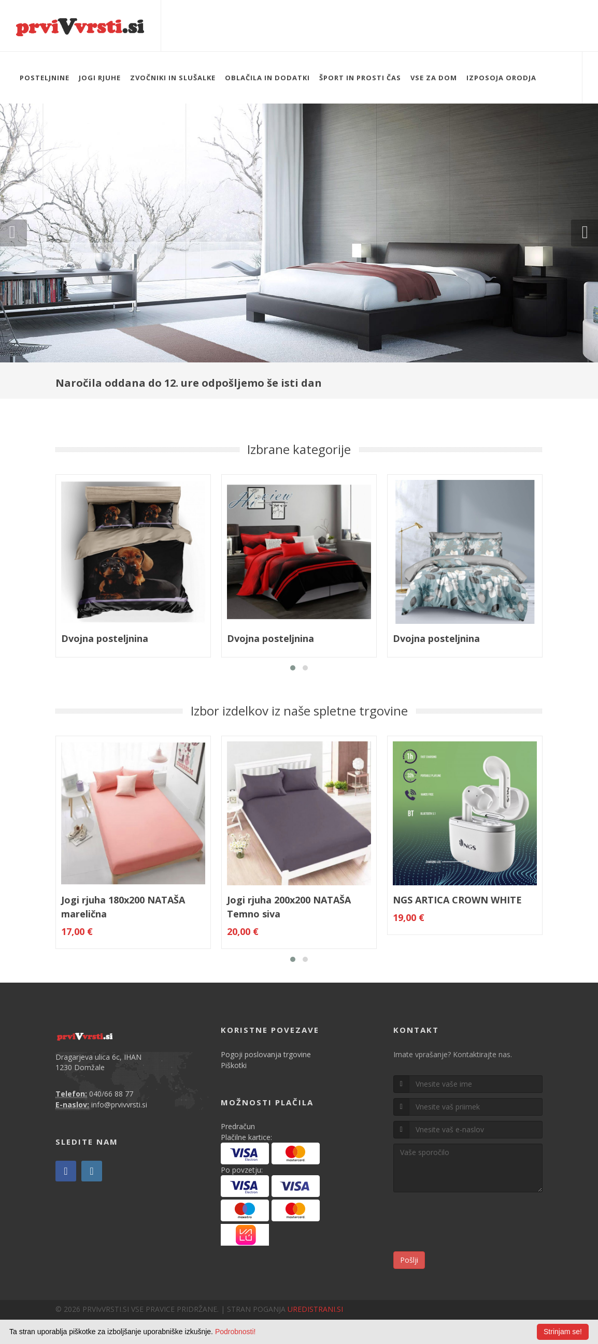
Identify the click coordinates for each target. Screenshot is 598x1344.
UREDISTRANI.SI (315, 1309)
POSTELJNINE (44, 77)
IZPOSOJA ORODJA (501, 77)
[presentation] (472, 1223)
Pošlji (409, 1260)
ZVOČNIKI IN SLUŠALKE (173, 77)
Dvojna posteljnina (104, 638)
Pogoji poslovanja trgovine (266, 1054)
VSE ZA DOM (433, 77)
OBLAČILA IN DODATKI (267, 77)
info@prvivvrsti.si (119, 1104)
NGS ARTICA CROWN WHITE (457, 900)
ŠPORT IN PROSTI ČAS (360, 77)
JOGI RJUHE (100, 77)
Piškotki (234, 1065)
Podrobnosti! (235, 1331)
